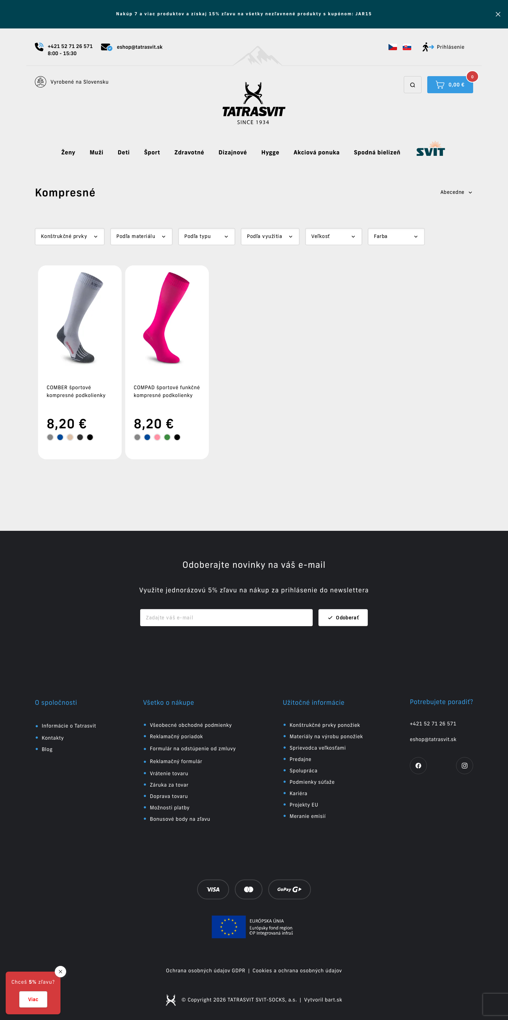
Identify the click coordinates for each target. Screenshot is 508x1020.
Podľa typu (197, 236)
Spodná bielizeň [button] (377, 152)
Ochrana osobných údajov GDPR (205, 970)
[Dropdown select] (70, 236)
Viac (33, 999)
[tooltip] (50, 437)
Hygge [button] (270, 152)
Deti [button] (124, 152)
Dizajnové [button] (232, 152)
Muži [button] (97, 152)
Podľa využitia (264, 236)
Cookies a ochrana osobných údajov (297, 970)
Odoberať (343, 617)
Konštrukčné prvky (64, 236)
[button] (392, 47)
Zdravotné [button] (189, 152)
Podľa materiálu (135, 236)
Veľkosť (320, 236)
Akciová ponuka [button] (316, 152)
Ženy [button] (68, 152)
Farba (380, 236)
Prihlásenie (444, 47)
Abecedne (456, 192)
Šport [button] (152, 152)
